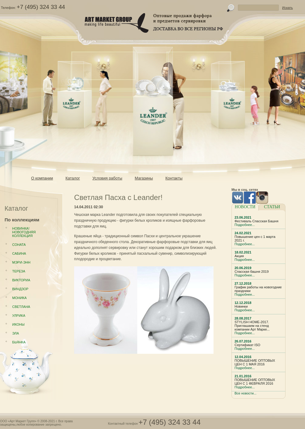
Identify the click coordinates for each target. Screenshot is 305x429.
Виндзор (20, 289)
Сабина (19, 253)
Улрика (18, 315)
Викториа (21, 280)
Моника (19, 298)
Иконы (18, 324)
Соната (19, 244)
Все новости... (246, 393)
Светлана (21, 307)
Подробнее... (245, 225)
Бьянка (19, 342)
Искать (287, 7)
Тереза (18, 271)
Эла (15, 333)
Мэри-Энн (21, 262)
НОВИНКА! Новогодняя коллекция (24, 232)
